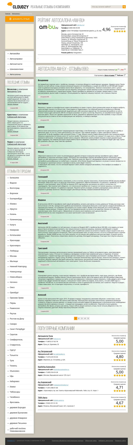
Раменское (15, 308)
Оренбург (14, 292)
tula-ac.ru (57, 339)
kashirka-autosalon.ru (61, 369)
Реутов (13, 313)
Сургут (13, 350)
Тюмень (13, 365)
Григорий (42, 248)
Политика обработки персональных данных (67, 441)
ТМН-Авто (42, 397)
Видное (13, 183)
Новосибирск (16, 277)
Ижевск (13, 203)
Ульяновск (14, 371)
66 (125, 26)
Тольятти (14, 355)
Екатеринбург (16, 198)
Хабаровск (14, 381)
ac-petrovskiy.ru (59, 354)
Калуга (13, 224)
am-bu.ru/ (80, 25)
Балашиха (14, 177)
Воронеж (14, 193)
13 (125, 382)
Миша (41, 151)
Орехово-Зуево (17, 297)
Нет (122, 70)
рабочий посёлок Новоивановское (18, 429)
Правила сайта (120, 441)
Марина (42, 200)
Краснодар (15, 240)
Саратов (13, 334)
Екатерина (43, 103)
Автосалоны (15, 74)
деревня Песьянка (18, 423)
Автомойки (15, 53)
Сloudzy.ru (11, 441)
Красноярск (15, 245)
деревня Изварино (18, 418)
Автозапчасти (16, 64)
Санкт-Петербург (17, 329)
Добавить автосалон (106, 441)
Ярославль (15, 402)
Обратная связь (91, 441)
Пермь (13, 303)
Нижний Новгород (18, 266)
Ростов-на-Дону (17, 318)
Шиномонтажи (16, 69)
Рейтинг (120, 75)
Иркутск (13, 209)
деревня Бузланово (18, 412)
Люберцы (14, 251)
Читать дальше (12, 104)
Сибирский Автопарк (16, 117)
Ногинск (13, 282)
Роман (41, 271)
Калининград (16, 219)
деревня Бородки (18, 407)
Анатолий (43, 223)
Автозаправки (16, 58)
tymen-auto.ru (59, 400)
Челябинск (15, 397)
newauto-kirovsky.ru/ (61, 385)
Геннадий (43, 176)
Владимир (43, 80)
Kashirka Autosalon (46, 367)
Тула (12, 360)
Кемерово (14, 230)
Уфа (11, 376)
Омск (12, 287)
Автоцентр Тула (14, 91)
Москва (13, 256)
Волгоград (14, 188)
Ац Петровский (45, 351)
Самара (13, 324)
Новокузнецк (16, 271)
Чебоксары (15, 392)
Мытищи (14, 261)
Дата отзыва (109, 75)
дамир (41, 126)
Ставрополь (15, 345)
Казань (13, 214)
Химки (12, 386)
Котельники (15, 235)
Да (116, 70)
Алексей (42, 294)
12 (125, 397)
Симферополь (16, 339)
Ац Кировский (44, 382)
